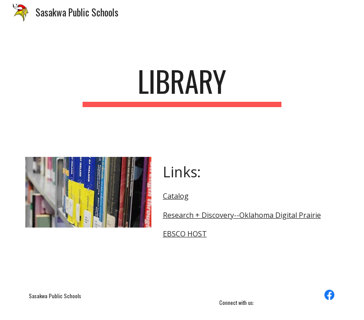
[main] (182, 85)
